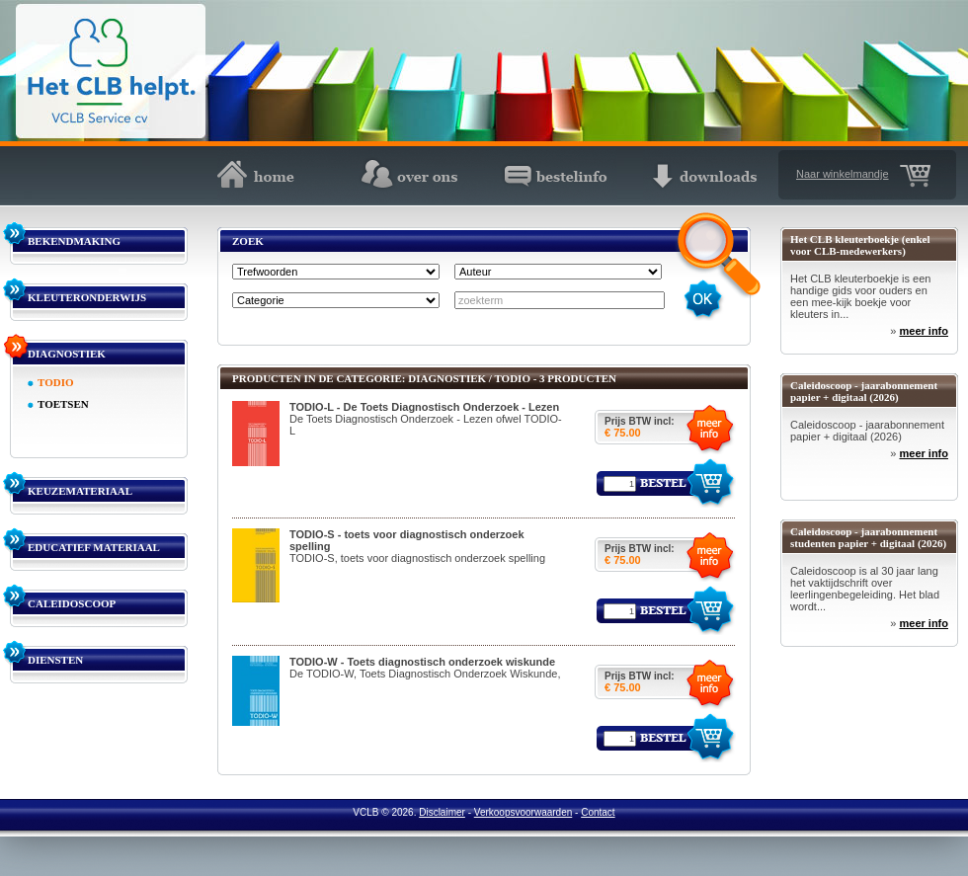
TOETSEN (63, 404)
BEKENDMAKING (74, 241)
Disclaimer (442, 812)
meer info (923, 331)
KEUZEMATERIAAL (80, 491)
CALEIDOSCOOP (72, 603)
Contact (597, 812)
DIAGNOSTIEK (67, 353)
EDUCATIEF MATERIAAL (94, 547)
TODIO (55, 382)
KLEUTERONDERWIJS (87, 297)
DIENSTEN (55, 660)
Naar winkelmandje (842, 174)
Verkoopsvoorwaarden (523, 812)
